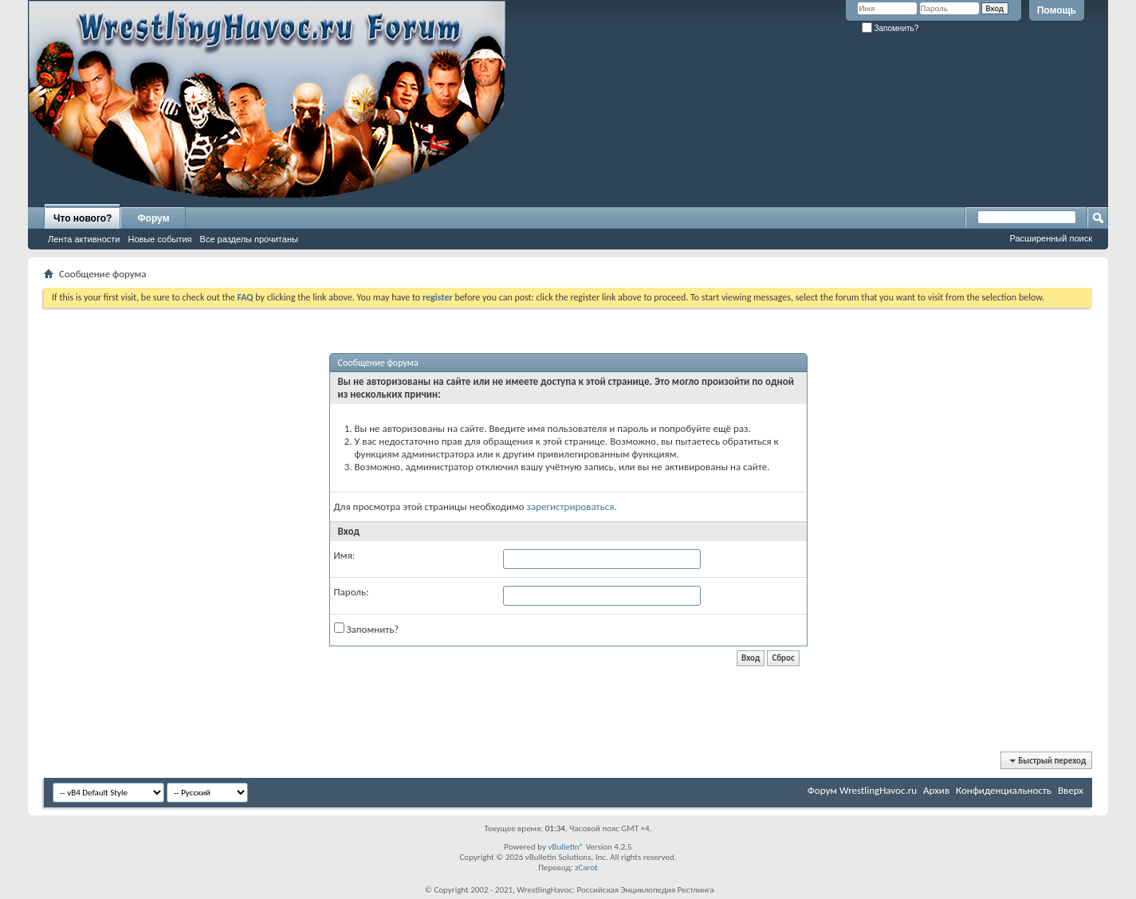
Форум (153, 218)
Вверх (1070, 790)
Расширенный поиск (1050, 238)
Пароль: (351, 592)
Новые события (159, 239)
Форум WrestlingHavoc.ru (862, 790)
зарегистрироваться (571, 506)
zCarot (586, 867)
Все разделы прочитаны (249, 239)
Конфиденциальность (1003, 790)
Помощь (1056, 10)
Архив (936, 790)
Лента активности (84, 239)
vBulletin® (566, 847)
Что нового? (82, 218)
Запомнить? (890, 28)
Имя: (345, 555)
